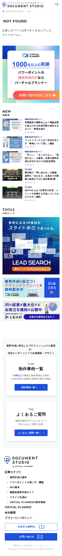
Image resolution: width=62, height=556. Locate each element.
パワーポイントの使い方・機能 (27, 482)
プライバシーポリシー (18, 517)
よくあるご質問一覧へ (29, 433)
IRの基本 (15, 487)
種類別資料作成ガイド (22, 492)
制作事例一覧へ (29, 387)
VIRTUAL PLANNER (18, 507)
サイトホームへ (11, 34)
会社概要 (10, 512)
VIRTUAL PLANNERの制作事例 (27, 502)
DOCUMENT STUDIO (13, 11)
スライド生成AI (18, 497)
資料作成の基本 (18, 477)
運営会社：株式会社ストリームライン (31, 545)
